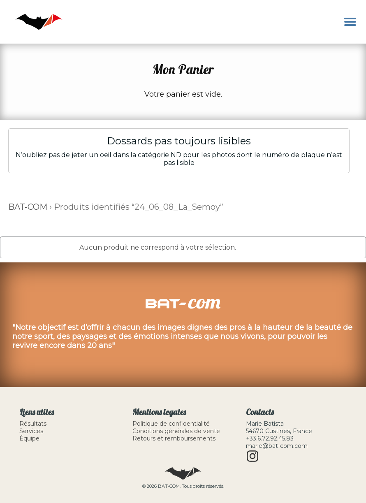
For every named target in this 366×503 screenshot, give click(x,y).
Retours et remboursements (173, 438)
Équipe (29, 438)
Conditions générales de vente (176, 431)
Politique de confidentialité (171, 423)
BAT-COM (27, 207)
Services (31, 431)
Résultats (32, 423)
